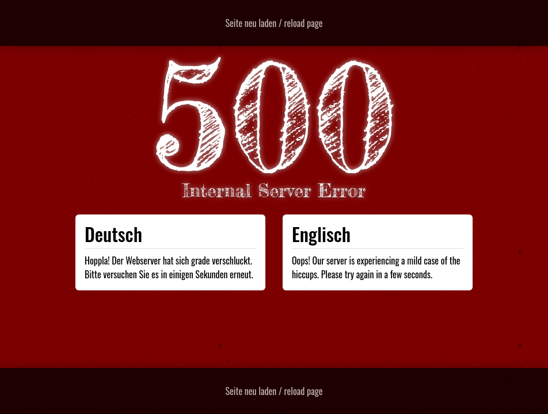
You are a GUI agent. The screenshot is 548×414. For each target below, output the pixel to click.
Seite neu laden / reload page (274, 23)
